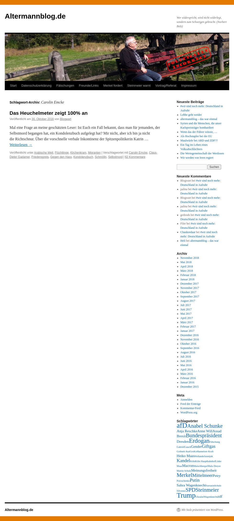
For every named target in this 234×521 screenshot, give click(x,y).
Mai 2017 (186, 313)
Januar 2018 (187, 279)
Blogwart (65, 119)
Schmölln (100, 157)
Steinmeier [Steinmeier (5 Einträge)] (207, 490)
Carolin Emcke (138, 152)
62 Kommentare (135, 157)
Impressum (189, 85)
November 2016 (190, 339)
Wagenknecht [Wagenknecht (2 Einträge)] (211, 496)
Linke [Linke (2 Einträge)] (218, 461)
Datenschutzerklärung (36, 85)
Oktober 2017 (188, 292)
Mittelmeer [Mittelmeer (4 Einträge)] (202, 475)
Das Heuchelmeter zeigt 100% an (49, 113)
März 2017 (187, 322)
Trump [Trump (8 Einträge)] (186, 495)
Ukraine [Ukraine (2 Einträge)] (200, 496)
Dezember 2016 (190, 335)
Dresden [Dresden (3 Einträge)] (183, 441)
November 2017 (190, 288)
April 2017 (187, 318)
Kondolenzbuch (83, 157)
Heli (183, 240)
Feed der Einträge (191, 404)
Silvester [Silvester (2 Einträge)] (181, 491)
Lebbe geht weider (191, 114)
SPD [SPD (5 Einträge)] (190, 490)
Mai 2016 (186, 365)
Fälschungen (65, 85)
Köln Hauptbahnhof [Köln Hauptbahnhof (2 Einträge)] (205, 461)
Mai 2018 (186, 262)
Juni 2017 (186, 309)
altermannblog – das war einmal (199, 119)
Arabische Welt (43, 152)
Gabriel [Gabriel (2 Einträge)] (180, 447)
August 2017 (188, 300)
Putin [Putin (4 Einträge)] (195, 480)
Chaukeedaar (188, 232)
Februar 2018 (188, 275)
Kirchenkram (78, 152)
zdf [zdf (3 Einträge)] (220, 496)
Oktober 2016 (188, 343)
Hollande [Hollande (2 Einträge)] (199, 456)
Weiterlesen (21, 145)
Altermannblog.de (35, 16)
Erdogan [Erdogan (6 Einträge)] (199, 440)
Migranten (94, 152)
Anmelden (186, 399)
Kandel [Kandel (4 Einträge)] (183, 460)
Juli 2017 (186, 305)
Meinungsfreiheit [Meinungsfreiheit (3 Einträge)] (204, 470)
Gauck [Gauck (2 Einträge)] (187, 447)
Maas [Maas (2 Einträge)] (179, 466)
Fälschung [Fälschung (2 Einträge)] (214, 442)
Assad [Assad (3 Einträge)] (217, 431)
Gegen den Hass (61, 157)
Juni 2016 (186, 361)
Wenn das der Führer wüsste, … (199, 132)
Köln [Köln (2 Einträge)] (192, 461)
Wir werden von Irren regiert (197, 157)
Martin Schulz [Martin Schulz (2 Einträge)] (184, 470)
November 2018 (190, 258)
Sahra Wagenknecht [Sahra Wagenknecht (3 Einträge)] (191, 485)
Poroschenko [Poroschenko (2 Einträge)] (183, 480)
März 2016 (187, 373)
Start (13, 85)
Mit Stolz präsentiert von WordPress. (202, 509)
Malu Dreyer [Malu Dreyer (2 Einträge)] (214, 466)
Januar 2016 (187, 382)
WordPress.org (189, 412)
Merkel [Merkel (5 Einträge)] (184, 475)
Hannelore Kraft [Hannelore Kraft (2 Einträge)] (205, 451)
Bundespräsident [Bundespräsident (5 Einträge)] (204, 435)
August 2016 (188, 352)
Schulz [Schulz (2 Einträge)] (217, 485)
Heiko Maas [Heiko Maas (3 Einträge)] (186, 456)
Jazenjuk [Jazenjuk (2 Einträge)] (208, 456)
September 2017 (190, 296)
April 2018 (187, 266)
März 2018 (187, 270)
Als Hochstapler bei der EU (196, 136)
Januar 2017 (187, 331)
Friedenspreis (40, 157)
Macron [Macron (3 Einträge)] (188, 466)
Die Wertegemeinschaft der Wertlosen (202, 153)
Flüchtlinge (62, 152)
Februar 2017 (188, 326)
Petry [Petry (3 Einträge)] (217, 476)
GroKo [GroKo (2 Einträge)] (193, 451)
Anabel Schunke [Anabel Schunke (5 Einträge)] (205, 426)
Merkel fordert (112, 85)
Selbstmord (115, 157)
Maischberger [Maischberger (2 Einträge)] (200, 466)
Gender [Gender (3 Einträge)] (196, 446)
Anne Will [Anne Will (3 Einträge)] (205, 431)
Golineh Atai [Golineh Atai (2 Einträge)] (183, 451)
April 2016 (187, 369)
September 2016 (190, 348)
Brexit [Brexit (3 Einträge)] (181, 436)
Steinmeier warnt (139, 85)
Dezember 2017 (190, 283)
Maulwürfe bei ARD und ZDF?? (199, 140)
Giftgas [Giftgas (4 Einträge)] (208, 446)
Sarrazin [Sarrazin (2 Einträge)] (210, 485)
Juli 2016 (186, 356)
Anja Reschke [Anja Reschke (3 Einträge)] (187, 431)
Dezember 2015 (190, 386)
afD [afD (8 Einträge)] (182, 425)
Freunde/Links (88, 85)
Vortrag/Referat (165, 85)
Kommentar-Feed (191, 408)
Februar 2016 (188, 378)
